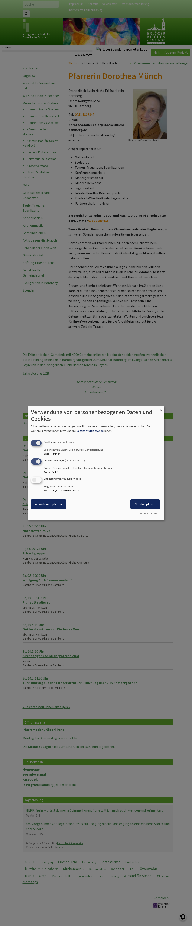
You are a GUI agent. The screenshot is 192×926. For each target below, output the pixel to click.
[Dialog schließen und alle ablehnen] (161, 408)
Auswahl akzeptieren (48, 504)
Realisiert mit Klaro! (150, 513)
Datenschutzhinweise (90, 431)
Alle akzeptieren (145, 504)
